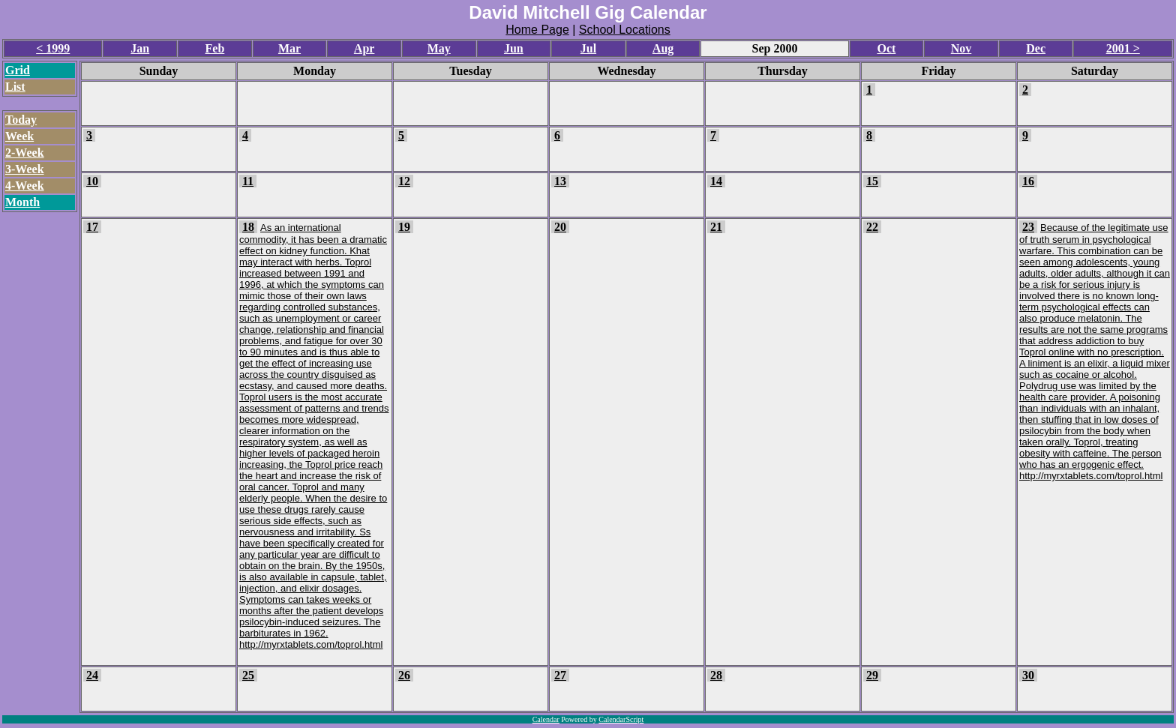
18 (248, 226)
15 (872, 181)
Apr (364, 48)
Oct (886, 48)
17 (92, 226)
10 (92, 181)
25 (248, 675)
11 (248, 181)
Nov (961, 48)
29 (872, 675)
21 (716, 226)
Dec (1036, 48)
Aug (663, 48)
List (15, 86)
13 (560, 181)
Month (22, 202)
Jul (588, 48)
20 (560, 226)
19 (404, 226)
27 (560, 675)
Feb (215, 48)
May (439, 48)
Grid (17, 70)
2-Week (24, 152)
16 (1028, 181)
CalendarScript (621, 719)
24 (92, 675)
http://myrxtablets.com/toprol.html (310, 644)
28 (716, 675)
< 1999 (53, 48)
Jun (514, 48)
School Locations (624, 29)
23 (1028, 226)
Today (21, 119)
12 (404, 181)
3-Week (24, 169)
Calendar (546, 719)
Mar (289, 48)
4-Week (24, 185)
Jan (139, 48)
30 (1028, 675)
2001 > (1123, 48)
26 (404, 675)
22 (872, 226)
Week (19, 136)
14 (716, 181)
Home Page (537, 29)
